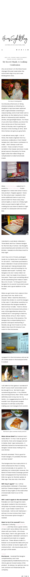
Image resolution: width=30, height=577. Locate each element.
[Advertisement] (15, 19)
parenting (20, 59)
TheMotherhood (11, 186)
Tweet (4, 554)
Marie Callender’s (14, 188)
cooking (13, 57)
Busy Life (7, 57)
